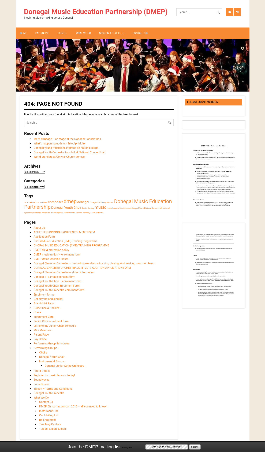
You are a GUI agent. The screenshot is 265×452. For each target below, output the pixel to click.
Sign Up (62, 33)
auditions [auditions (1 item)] (43, 202)
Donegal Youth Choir (52, 357)
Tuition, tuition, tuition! (53, 428)
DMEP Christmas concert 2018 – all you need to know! (73, 406)
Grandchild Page (44, 303)
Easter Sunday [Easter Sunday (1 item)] (88, 208)
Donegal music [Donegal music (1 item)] (107, 202)
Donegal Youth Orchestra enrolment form (59, 290)
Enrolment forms (44, 294)
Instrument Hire (49, 411)
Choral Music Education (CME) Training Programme (65, 241)
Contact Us (140, 33)
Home (23, 33)
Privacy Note (127, 448)
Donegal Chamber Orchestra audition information (64, 272)
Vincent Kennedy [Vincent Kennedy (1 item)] (83, 213)
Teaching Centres (50, 424)
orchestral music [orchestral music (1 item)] (49, 213)
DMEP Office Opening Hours (51, 259)
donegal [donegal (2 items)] (83, 202)
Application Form (44, 236)
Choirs (43, 352)
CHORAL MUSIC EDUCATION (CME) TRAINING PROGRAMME (71, 245)
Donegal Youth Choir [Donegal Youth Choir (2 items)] (66, 208)
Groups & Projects (111, 33)
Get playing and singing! (48, 299)
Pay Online (42, 33)
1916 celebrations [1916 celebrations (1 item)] (31, 202)
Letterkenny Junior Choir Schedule (55, 325)
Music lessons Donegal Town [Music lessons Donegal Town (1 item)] (132, 208)
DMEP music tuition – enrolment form (57, 254)
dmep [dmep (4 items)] (70, 201)
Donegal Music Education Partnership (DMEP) (96, 12)
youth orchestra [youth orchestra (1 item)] (97, 213)
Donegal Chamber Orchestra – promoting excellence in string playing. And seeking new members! (94, 263)
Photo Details (42, 370)
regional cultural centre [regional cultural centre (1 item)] (66, 213)
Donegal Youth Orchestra (49, 393)
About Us (39, 227)
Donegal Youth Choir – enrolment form (57, 281)
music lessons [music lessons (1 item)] (113, 208)
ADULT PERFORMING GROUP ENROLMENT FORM (64, 232)
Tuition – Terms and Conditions (53, 388)
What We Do (83, 33)
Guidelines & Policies (46, 308)
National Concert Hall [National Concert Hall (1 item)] (153, 208)
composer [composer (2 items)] (55, 202)
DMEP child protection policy (51, 250)
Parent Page (41, 334)
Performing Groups (45, 348)
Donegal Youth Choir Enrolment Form (57, 285)
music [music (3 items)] (100, 207)
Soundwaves (41, 379)
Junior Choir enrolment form (51, 321)
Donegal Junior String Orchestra (64, 365)
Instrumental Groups (52, 361)
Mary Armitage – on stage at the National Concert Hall (67, 139)
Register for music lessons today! (54, 375)
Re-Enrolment (47, 420)
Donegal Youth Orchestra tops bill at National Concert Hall (69, 152)
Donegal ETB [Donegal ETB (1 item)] (95, 202)
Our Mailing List (49, 415)
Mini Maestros (42, 330)
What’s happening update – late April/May (59, 143)
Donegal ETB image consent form (54, 276)
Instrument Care (44, 317)
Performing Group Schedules (51, 343)
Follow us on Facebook (202, 102)
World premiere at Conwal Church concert (59, 156)
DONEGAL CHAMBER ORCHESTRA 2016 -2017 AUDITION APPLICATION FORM (82, 267)
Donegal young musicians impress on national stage (66, 148)
